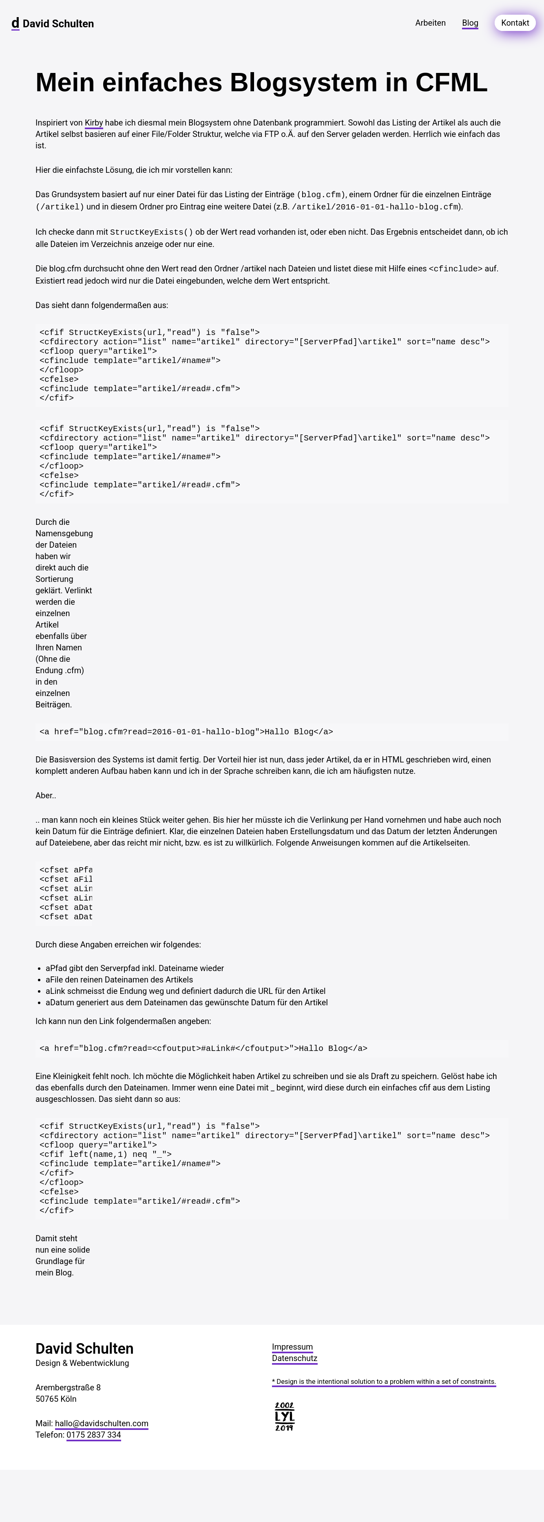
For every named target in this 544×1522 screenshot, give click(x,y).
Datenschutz (295, 1410)
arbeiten (430, 23)
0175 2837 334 (93, 1487)
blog (470, 23)
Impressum (292, 1399)
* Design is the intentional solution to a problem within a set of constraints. (384, 1434)
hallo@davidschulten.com (101, 1475)
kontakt (515, 23)
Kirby (94, 123)
